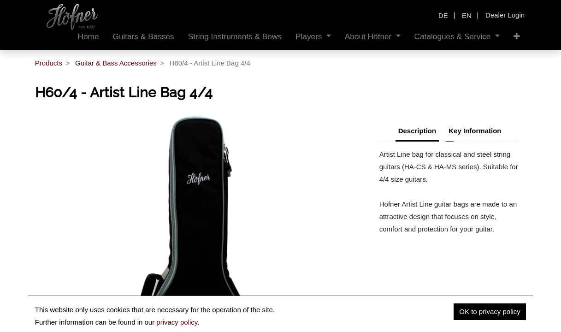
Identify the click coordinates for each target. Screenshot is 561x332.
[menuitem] (88, 36)
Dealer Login (505, 15)
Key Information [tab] (475, 131)
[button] (517, 36)
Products (48, 63)
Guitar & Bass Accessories (116, 63)
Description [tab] (417, 131)
